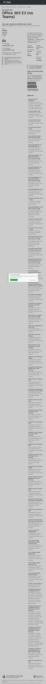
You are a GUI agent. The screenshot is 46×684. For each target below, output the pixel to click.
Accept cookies (14, 279)
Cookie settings (33, 280)
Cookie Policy (18, 277)
